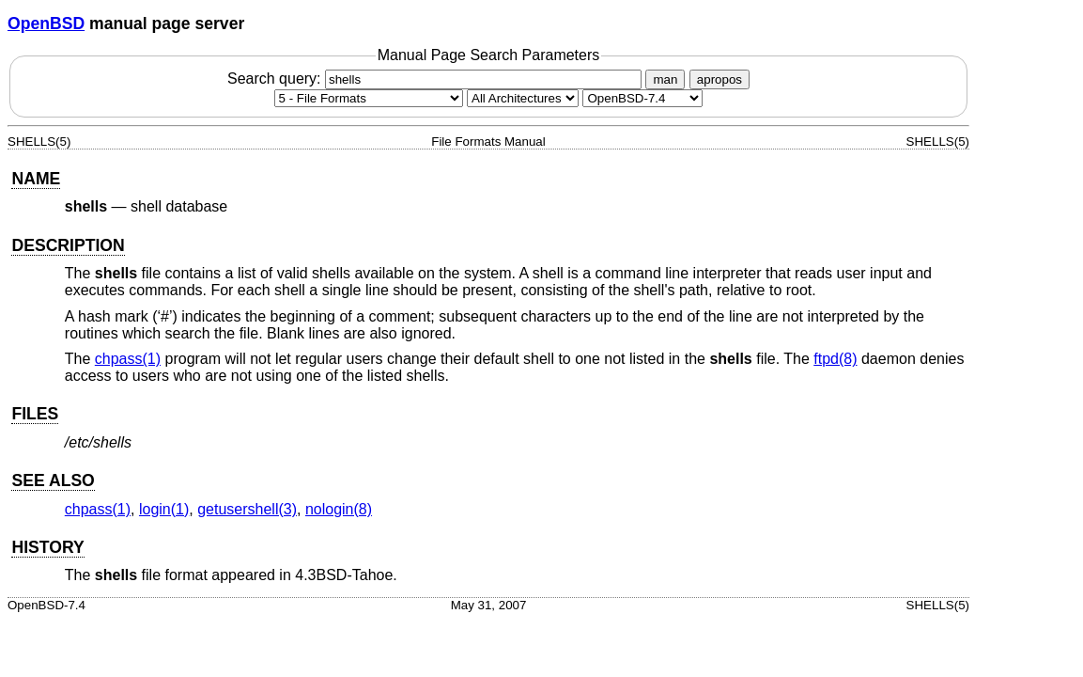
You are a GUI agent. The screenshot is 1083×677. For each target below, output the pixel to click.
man (665, 79)
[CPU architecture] (523, 98)
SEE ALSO (52, 480)
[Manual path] (642, 98)
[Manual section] (368, 98)
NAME (35, 178)
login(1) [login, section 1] (164, 509)
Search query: (436, 79)
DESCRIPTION (67, 245)
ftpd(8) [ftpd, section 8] (835, 359)
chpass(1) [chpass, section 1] (128, 359)
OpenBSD (46, 23)
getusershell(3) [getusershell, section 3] (247, 509)
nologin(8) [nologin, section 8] (338, 509)
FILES (34, 413)
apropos (719, 79)
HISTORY (47, 547)
